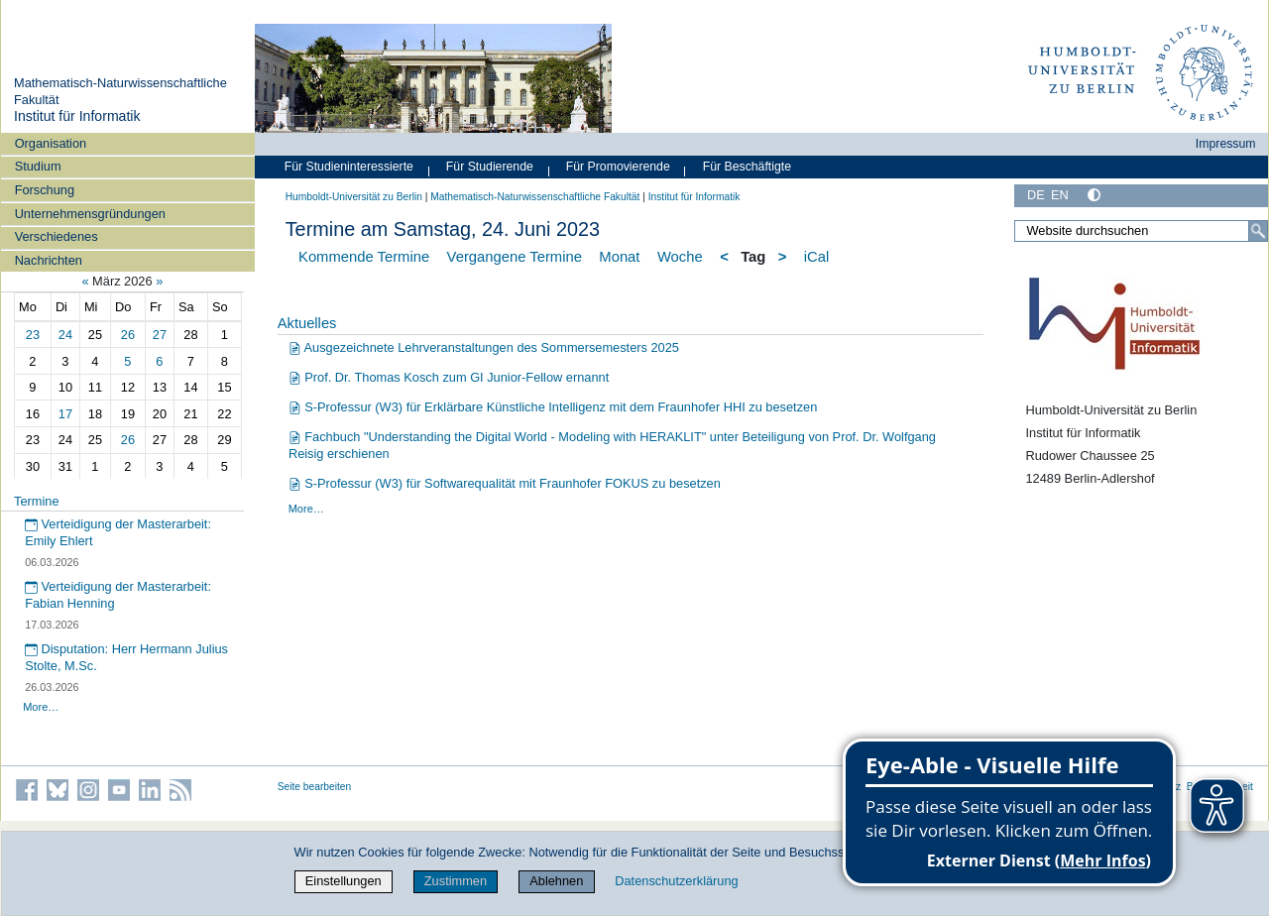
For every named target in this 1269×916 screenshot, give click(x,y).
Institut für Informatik (77, 116)
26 (128, 334)
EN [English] (1060, 194)
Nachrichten (48, 260)
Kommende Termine (363, 257)
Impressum (1226, 144)
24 (65, 334)
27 (160, 334)
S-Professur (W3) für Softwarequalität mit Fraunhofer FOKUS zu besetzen (504, 483)
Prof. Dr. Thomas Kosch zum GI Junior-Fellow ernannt (448, 377)
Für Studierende (489, 166)
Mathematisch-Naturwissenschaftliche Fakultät (534, 196)
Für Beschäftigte (747, 166)
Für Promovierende (618, 166)
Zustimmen (455, 880)
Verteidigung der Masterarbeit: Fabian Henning (118, 595)
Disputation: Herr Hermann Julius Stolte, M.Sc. (126, 657)
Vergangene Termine (514, 257)
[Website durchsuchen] (1141, 231)
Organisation (51, 143)
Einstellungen (343, 880)
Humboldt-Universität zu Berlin (354, 196)
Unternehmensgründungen (90, 213)
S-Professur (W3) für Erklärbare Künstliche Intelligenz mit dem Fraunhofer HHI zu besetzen (552, 407)
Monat (619, 257)
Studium (38, 166)
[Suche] (1258, 231)
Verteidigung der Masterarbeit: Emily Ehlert (118, 532)
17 (65, 413)
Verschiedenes (56, 236)
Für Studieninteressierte (349, 166)
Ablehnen (556, 880)
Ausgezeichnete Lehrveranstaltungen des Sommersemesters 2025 (483, 347)
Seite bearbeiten (315, 786)
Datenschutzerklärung (676, 880)
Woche (680, 257)
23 (33, 334)
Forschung (44, 189)
